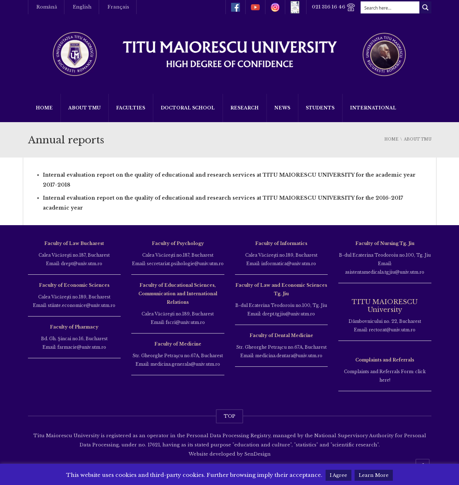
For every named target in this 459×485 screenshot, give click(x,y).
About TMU (84, 107)
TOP (229, 416)
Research (244, 107)
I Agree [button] (338, 475)
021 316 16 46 (333, 7)
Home (44, 107)
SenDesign (257, 454)
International (373, 107)
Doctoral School (188, 107)
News (282, 107)
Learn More (374, 475)
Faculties (130, 107)
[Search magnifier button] (425, 7)
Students (320, 107)
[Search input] (390, 7)
